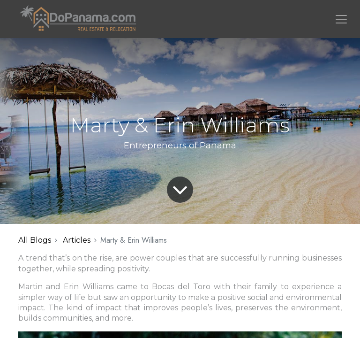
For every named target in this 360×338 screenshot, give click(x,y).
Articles (76, 240)
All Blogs (34, 240)
